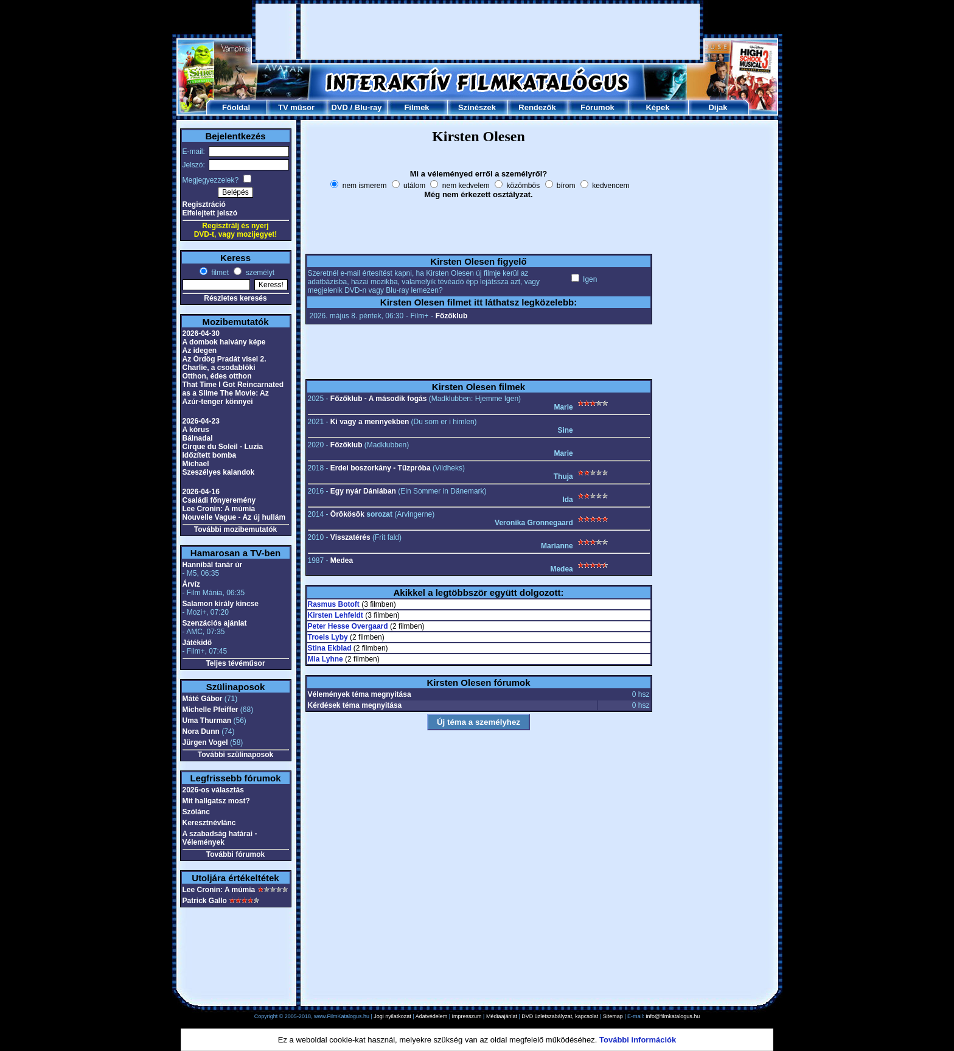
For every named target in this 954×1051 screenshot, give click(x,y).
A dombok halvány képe (224, 342)
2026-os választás (213, 790)
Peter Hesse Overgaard (348, 626)
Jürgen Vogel (205, 742)
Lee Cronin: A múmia (219, 509)
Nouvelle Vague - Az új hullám (234, 517)
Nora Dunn (201, 731)
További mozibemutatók (235, 529)
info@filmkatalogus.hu (673, 1016)
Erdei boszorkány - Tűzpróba (380, 468)
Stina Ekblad (330, 648)
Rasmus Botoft (334, 604)
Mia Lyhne (325, 659)
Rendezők (536, 107)
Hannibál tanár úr (213, 564)
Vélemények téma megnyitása (359, 694)
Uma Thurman (207, 720)
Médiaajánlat (501, 1016)
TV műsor (296, 107)
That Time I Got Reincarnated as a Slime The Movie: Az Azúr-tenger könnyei (233, 393)
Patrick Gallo (205, 900)
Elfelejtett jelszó (210, 213)
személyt (258, 272)
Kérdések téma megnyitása (355, 705)
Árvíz (191, 584)
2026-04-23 (201, 421)
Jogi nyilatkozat (392, 1016)
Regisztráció (204, 204)
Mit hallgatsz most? (216, 801)
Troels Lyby (328, 637)
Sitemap (613, 1016)
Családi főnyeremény (219, 500)
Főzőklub (452, 316)
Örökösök (347, 514)
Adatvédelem (432, 1016)
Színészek (477, 107)
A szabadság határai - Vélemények (220, 838)
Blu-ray (368, 107)
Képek (657, 107)
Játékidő (197, 642)
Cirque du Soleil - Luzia (223, 446)
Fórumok (597, 107)
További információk (637, 1039)
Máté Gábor (203, 698)
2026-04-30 (201, 333)
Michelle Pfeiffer (210, 709)
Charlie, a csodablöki (219, 367)
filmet (219, 272)
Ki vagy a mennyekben (369, 421)
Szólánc (196, 812)
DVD (339, 107)
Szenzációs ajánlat (215, 623)
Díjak (717, 107)
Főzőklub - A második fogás (378, 398)
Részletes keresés (235, 298)
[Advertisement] (477, 31)
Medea (341, 560)
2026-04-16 (201, 491)
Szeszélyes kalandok (219, 472)
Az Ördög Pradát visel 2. (224, 359)
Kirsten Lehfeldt (335, 615)
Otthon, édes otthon (217, 376)
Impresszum (467, 1016)
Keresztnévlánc (209, 823)
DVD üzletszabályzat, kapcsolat (559, 1016)
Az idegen (200, 350)
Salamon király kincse (221, 603)
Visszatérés (350, 537)
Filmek (416, 107)
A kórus (196, 429)
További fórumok (235, 854)
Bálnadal (198, 438)
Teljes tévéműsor (235, 663)
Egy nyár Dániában (363, 491)
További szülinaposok (235, 754)
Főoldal (236, 107)
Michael (196, 463)
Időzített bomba (210, 455)
